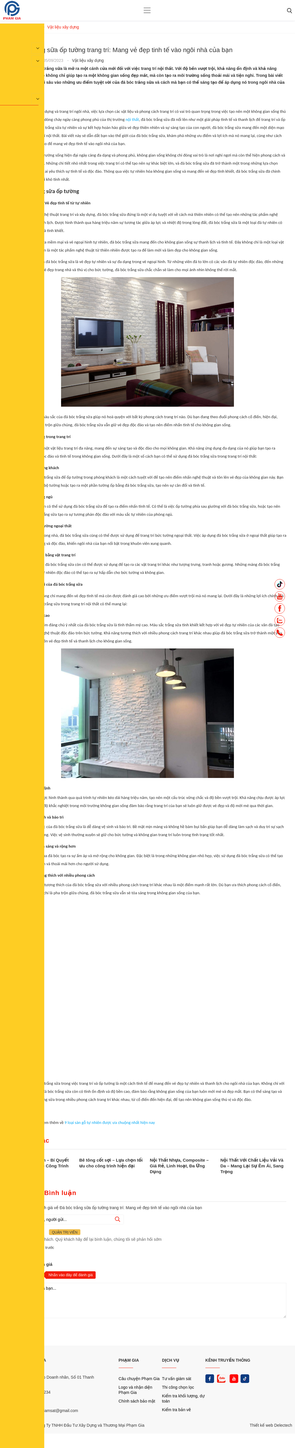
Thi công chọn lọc (178, 1387)
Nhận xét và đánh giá (30, 1264)
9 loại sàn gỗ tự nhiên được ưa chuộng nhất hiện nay (109, 1122)
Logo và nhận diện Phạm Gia (135, 1390)
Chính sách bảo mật (137, 1401)
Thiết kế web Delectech (271, 1425)
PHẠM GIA (129, 1360)
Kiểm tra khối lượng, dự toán (183, 1398)
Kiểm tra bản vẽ (176, 1409)
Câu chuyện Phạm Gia (139, 1378)
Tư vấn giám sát (176, 1378)
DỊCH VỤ (170, 1360)
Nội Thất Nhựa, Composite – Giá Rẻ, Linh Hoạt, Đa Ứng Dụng (179, 1166)
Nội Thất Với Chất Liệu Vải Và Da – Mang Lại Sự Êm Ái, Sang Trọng (251, 1166)
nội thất (132, 119)
